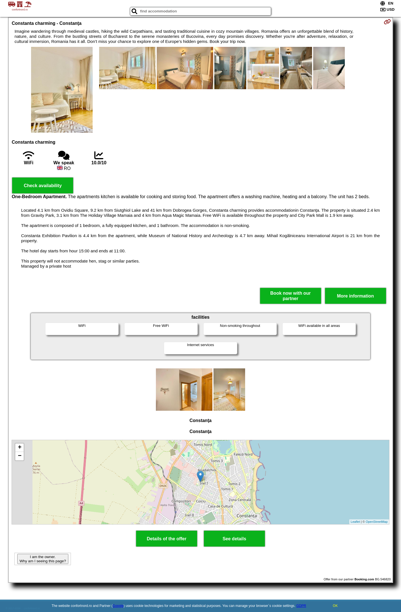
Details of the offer (166, 538)
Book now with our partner (290, 296)
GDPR (301, 606)
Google (118, 606)
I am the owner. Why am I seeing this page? (42, 559)
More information (355, 296)
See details (234, 538)
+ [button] (19, 447)
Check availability (43, 185)
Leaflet (355, 521)
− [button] (19, 456)
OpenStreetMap (377, 521)
